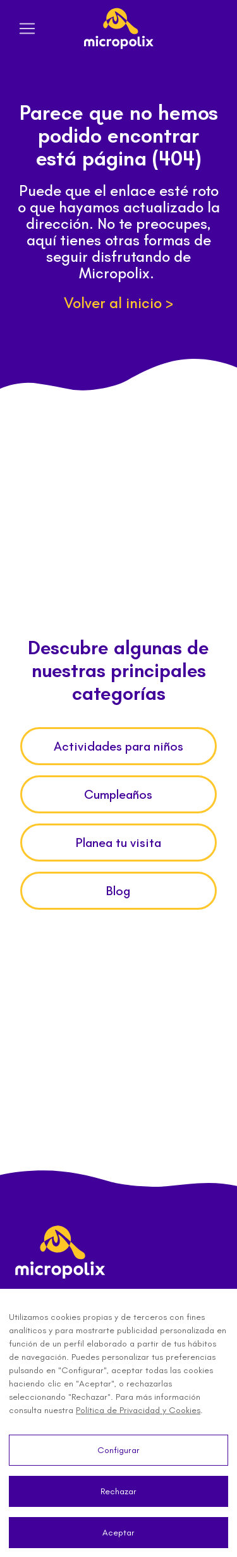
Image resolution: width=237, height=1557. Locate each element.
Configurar (118, 1450)
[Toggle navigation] (27, 28)
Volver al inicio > (118, 303)
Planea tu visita (118, 842)
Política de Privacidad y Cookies (138, 1410)
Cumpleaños (118, 794)
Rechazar (118, 1491)
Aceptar (118, 1532)
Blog (118, 890)
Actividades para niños (118, 746)
